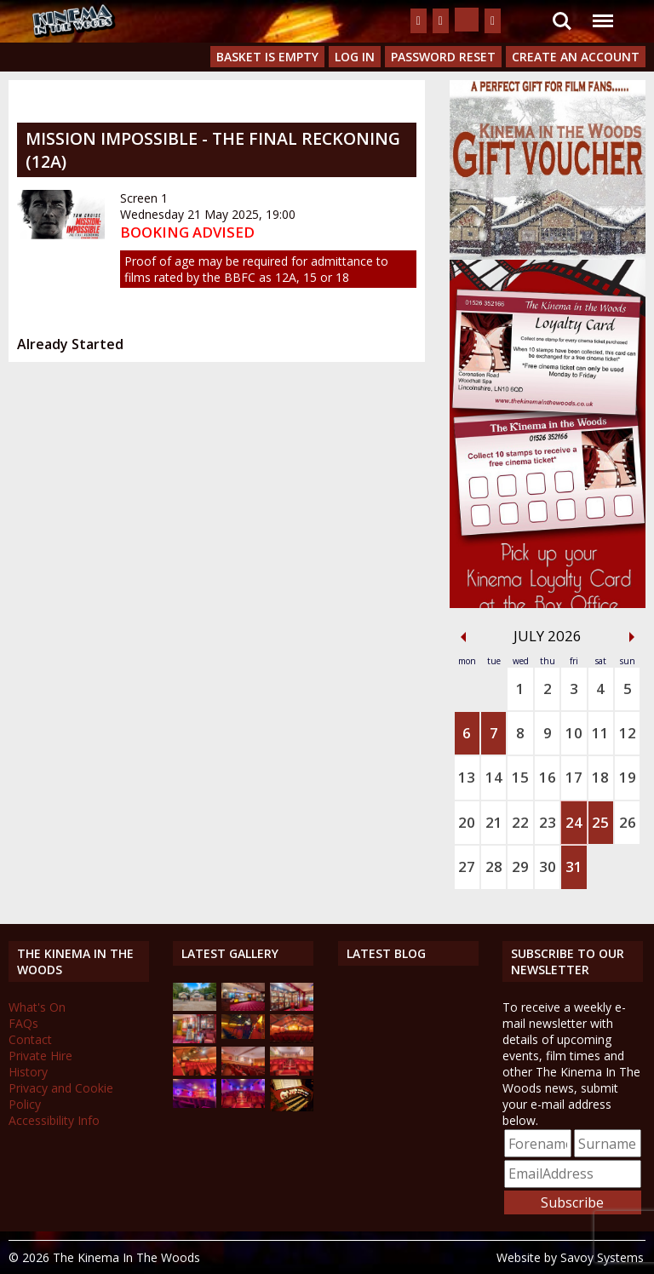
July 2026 (547, 636)
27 (466, 866)
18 (600, 777)
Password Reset (443, 57)
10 (573, 733)
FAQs (23, 1023)
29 (520, 866)
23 (547, 822)
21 (493, 822)
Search (562, 21)
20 (466, 822)
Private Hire (40, 1055)
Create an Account (576, 57)
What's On (37, 1007)
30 (547, 866)
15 (520, 777)
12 (627, 733)
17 (573, 777)
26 (627, 822)
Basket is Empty (267, 57)
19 (627, 777)
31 (573, 866)
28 (493, 866)
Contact (30, 1039)
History (28, 1072)
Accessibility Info (54, 1120)
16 (547, 777)
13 (466, 777)
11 (600, 733)
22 (520, 822)
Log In (355, 57)
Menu (602, 12)
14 (493, 777)
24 (573, 822)
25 (600, 822)
